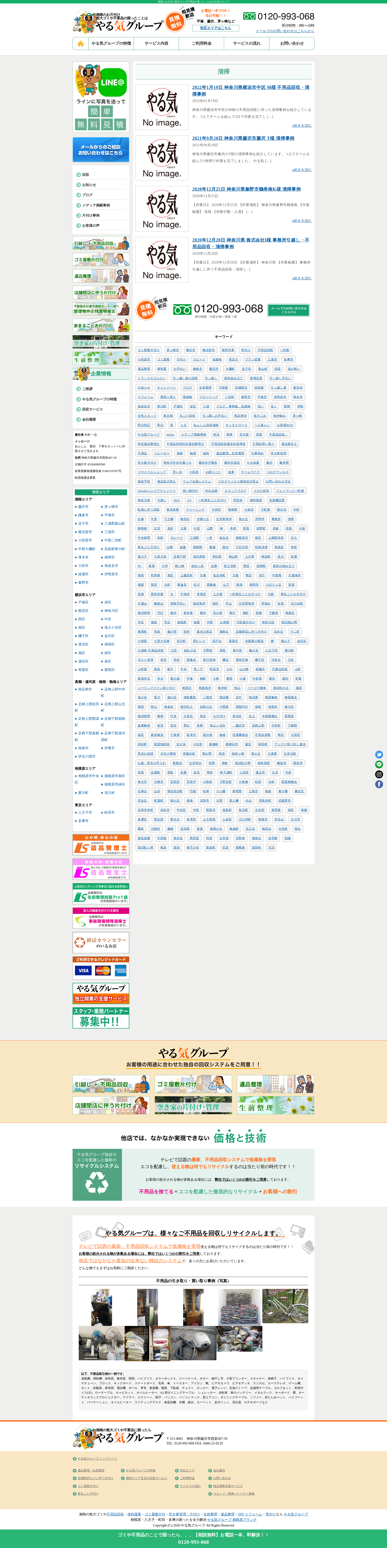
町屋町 (158, 800)
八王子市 (271, 650)
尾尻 (223, 650)
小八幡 (221, 791)
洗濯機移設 (240, 735)
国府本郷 (157, 594)
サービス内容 (156, 43)
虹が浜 (181, 744)
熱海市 (263, 819)
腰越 (212, 547)
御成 (222, 735)
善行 (232, 613)
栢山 (154, 706)
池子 (262, 575)
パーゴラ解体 (257, 688)
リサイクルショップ (152, 472)
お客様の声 (90, 225)
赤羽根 (273, 838)
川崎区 (155, 828)
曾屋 (200, 828)
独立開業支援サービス (228, 1486)
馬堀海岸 (205, 688)
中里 (154, 519)
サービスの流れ (247, 43)
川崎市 (158, 782)
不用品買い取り (263, 444)
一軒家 (285, 350)
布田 (141, 772)
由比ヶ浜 (197, 566)
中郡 (210, 622)
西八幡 (234, 800)
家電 (152, 566)
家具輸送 (157, 735)
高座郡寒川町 (114, 549)
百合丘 (142, 800)
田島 (289, 528)
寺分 (160, 678)
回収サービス (92, 409)
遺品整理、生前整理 (230, 453)
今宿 (197, 528)
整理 (229, 678)
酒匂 (272, 678)
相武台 (266, 828)
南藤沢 (260, 669)
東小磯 (283, 791)
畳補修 (187, 397)
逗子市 (246, 369)
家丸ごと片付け (149, 547)
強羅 (197, 622)
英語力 (233, 359)
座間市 (254, 584)
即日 (160, 425)
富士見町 (230, 566)
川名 (291, 659)
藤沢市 (214, 369)
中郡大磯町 (87, 549)
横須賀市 (208, 350)
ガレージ (176, 537)
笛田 (154, 584)
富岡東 (276, 810)
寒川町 (162, 406)
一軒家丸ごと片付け (212, 500)
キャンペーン (166, 387)
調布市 (298, 763)
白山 (249, 800)
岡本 (210, 772)
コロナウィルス (278, 472)
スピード (199, 359)
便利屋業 (256, 500)
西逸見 (191, 659)
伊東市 (109, 748)
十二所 (295, 631)
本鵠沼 (201, 594)
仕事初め (257, 453)
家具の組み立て (284, 566)
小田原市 (144, 359)
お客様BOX (285, 425)
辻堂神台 (195, 763)
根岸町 (222, 688)
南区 (258, 537)
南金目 (169, 706)
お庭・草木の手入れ (152, 763)
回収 (277, 369)
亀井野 (284, 462)
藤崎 (170, 828)
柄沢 (281, 735)
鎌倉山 (158, 603)
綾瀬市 (83, 574)
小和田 (142, 641)
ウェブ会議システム (197, 481)
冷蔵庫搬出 (270, 716)
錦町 (203, 678)
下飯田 (273, 613)
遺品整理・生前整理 (91, 1470)
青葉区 (290, 613)
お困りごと (213, 472)
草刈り (246, 350)
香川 (157, 697)
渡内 (225, 547)
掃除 (141, 575)
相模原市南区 (114, 776)
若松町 (142, 744)
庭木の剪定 (205, 631)
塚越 (304, 810)
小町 (216, 678)
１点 (183, 425)
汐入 (294, 537)
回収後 (259, 387)
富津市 (191, 735)
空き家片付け (147, 462)
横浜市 (190, 350)
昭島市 (210, 810)
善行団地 (209, 659)
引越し (162, 500)
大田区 (295, 735)
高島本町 (265, 800)
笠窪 (225, 847)
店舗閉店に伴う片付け (251, 631)
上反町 (227, 819)
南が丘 (256, 753)
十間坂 (224, 706)
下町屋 (265, 509)
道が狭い (294, 369)
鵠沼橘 (224, 697)
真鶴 (180, 453)
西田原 (194, 838)
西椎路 (240, 847)
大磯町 (230, 369)
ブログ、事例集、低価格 (233, 406)
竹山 (229, 603)
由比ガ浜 (190, 650)
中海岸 (185, 594)
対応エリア (187, 1470)
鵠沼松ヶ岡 (146, 847)
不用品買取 (263, 735)
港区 (141, 735)
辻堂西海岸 (246, 603)
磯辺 (225, 659)
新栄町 (210, 847)
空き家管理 (279, 453)
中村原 (257, 678)
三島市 (253, 791)
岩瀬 (294, 556)
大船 (235, 575)
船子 (170, 669)
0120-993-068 (193, 1542)
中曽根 (276, 575)
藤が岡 (172, 631)
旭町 (246, 613)
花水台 (278, 631)
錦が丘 (175, 800)
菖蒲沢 (233, 641)
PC (140, 566)
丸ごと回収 (187, 415)
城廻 (141, 584)
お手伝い (180, 369)
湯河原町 (199, 556)
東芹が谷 (193, 847)
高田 (222, 753)
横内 (203, 613)
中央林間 (144, 537)
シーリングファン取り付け (156, 688)
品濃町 (155, 772)
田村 (187, 631)
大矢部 (259, 810)
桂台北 (224, 537)
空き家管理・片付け (184, 1514)
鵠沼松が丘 (281, 688)
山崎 (170, 547)
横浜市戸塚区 (208, 462)
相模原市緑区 (114, 784)
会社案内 (219, 1470)
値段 (206, 453)
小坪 (165, 566)
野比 (187, 725)
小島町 (207, 782)
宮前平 (191, 782)
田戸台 (217, 641)
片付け (181, 359)
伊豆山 (279, 819)
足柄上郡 (258, 725)
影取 (246, 528)
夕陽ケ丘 (203, 519)
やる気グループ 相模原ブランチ (232, 1520)
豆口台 (250, 828)
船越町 (214, 744)
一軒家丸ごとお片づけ (245, 594)
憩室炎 (238, 500)
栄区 (193, 406)
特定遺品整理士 (149, 444)
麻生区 (299, 791)
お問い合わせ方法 (278, 481)
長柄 (200, 725)
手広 (167, 622)
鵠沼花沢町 (175, 791)
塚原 (299, 688)
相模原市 (242, 537)
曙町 (141, 828)
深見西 (185, 828)
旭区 (170, 528)
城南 (154, 622)
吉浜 (197, 772)
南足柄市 (240, 415)
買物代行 (242, 706)
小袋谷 (249, 509)
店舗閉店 (241, 387)
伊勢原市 (280, 397)
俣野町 (261, 528)
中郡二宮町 (113, 540)
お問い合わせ (292, 43)
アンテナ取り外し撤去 (290, 744)
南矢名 (178, 838)
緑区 (216, 603)
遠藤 (183, 547)
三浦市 (272, 359)
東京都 (168, 415)
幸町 (294, 547)
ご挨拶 (87, 389)
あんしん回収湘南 (206, 425)
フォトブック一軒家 (290, 491)
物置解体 (271, 697)
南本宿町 (264, 763)
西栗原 (289, 716)
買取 (170, 772)
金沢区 (302, 641)
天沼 (271, 847)
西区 (246, 566)
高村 (177, 659)
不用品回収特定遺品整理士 (185, 444)
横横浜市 (232, 744)
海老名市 (144, 406)
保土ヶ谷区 (218, 725)
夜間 (287, 406)
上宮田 (244, 772)
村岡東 (155, 575)
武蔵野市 (284, 800)
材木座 (188, 613)
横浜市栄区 (232, 462)
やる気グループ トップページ (97, 1458)
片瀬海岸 (294, 575)
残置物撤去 (289, 782)
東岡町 (142, 631)
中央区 (181, 810)
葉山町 (263, 369)
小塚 (242, 678)
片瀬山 (142, 603)
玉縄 (214, 566)
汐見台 (276, 659)
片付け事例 (168, 753)
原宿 (291, 584)
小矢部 (197, 744)
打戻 (173, 716)
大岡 (219, 800)
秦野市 (246, 397)
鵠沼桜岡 (144, 716)
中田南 (162, 838)
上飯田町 (186, 575)
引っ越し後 (279, 387)
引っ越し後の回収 (185, 378)
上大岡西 (209, 819)
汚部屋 (223, 387)
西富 (157, 669)
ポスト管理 (146, 659)
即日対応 (144, 425)
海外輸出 (279, 415)
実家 (259, 434)
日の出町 (297, 603)
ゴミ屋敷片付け (149, 350)
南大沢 (289, 706)
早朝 (300, 406)
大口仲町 (245, 819)
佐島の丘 (206, 706)
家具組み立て (233, 378)
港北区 (237, 716)
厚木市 (298, 397)
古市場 (224, 838)
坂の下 (142, 556)
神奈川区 (268, 622)
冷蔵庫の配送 (254, 641)
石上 (252, 716)
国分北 (281, 509)
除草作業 (228, 350)
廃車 (229, 434)
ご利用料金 (202, 43)
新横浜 (177, 763)
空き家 (244, 434)
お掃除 (224, 622)
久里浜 (188, 716)
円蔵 (193, 791)
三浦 (206, 406)
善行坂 (175, 678)
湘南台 (224, 631)
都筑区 (187, 688)
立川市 (295, 819)
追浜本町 (219, 575)
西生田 (158, 819)
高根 (259, 613)
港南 (190, 800)
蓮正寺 (260, 772)
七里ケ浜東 (162, 641)
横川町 (289, 650)
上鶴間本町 (276, 537)
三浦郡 (194, 537)
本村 (233, 528)
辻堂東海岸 (224, 519)
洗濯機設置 (277, 500)
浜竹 (239, 697)
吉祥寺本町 (146, 810)
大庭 (183, 528)
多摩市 (288, 359)
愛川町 (83, 793)
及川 (281, 556)
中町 (296, 509)
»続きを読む (302, 125)
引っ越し (211, 378)
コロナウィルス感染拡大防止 (238, 481)
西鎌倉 (211, 584)
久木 (275, 772)
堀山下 (285, 641)
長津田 (191, 819)
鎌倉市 (197, 369)
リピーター (162, 453)
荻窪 (160, 725)
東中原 (237, 650)
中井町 (276, 725)
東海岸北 (144, 678)
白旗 (141, 519)
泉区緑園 (144, 838)
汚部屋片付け (245, 622)
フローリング (208, 397)
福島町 (227, 810)
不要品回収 (280, 669)
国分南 (207, 735)
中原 (288, 772)
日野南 (240, 838)
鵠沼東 (253, 697)
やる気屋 (253, 462)
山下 (226, 584)
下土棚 (169, 519)
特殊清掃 (261, 547)
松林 (206, 791)
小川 (229, 669)
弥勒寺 (273, 706)
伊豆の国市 (87, 756)
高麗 (183, 772)
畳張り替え (168, 397)
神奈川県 (144, 500)
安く (274, 406)
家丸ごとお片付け (293, 594)
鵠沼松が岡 (243, 763)
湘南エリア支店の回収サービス (146, 1478)
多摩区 (142, 819)
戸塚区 (178, 406)
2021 (177, 500)
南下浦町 (226, 772)
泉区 (170, 575)
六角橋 (243, 782)
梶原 (163, 847)
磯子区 (259, 659)
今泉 (302, 528)
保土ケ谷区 (113, 627)
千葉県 (175, 735)
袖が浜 (172, 697)
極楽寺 (281, 763)
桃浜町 (266, 556)
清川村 (109, 793)
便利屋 (162, 369)
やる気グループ (149, 434)
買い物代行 (190, 491)
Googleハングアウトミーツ (157, 491)
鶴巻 (160, 716)
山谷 (157, 791)
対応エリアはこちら (215, 28)
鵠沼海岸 (199, 603)
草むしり (199, 641)
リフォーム (146, 397)
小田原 (193, 472)
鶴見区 (185, 519)
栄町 (258, 706)
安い (261, 406)
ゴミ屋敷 (163, 359)
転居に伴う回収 (149, 509)
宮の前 (217, 613)
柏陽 (288, 838)
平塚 (190, 678)
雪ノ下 (198, 669)
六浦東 (272, 753)
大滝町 (283, 828)
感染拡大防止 (166, 481)
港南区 (279, 547)
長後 (141, 594)
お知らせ (144, 387)
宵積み (266, 603)
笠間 (212, 763)
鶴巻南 (142, 528)
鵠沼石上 (186, 706)
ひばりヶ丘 (274, 584)
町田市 (214, 669)
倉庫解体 (144, 725)
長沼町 (243, 810)
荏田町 (256, 847)
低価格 (217, 359)
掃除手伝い (178, 603)
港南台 (256, 838)
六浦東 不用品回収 (151, 650)
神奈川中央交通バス (177, 462)
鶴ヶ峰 (179, 566)
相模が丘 (216, 828)
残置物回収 (162, 744)
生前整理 (205, 387)
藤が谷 (253, 650)
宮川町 (181, 641)
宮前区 (175, 782)
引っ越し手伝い (280, 378)
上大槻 (217, 594)
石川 (197, 584)
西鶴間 (197, 547)
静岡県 (237, 791)
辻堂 (157, 528)
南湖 (239, 584)
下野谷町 (225, 782)
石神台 (142, 791)
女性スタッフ (147, 415)
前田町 (263, 744)
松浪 (281, 603)
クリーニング (195, 509)
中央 (183, 669)
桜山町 (233, 556)
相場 (193, 453)
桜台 (298, 828)
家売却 (298, 387)
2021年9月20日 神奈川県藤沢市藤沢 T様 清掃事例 (243, 138)
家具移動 (173, 509)
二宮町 (229, 397)
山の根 (244, 669)
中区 (141, 622)
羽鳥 (157, 631)
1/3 (189, 500)
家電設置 (256, 378)
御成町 (234, 828)
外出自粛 (211, 491)
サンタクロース (237, 425)
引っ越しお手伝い (215, 415)
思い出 (177, 472)
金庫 (231, 472)
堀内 (285, 678)
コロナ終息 (261, 491)
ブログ (187, 387)
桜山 (237, 688)
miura (170, 434)
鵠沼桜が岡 (289, 622)
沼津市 (204, 800)
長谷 (203, 716)
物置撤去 (291, 697)
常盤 (298, 678)
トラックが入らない (152, 378)
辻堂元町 (290, 753)
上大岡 (249, 556)
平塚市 (262, 397)
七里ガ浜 (160, 556)
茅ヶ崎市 (173, 350)
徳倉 (268, 791)
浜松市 (165, 810)
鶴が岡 (207, 753)
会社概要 (89, 419)
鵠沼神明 (144, 613)
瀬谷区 (83, 661)
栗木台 (175, 819)
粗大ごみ (260, 415)
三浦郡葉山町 (114, 523)
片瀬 (203, 575)
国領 (177, 847)
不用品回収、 (278, 434)
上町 (298, 669)
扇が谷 (142, 697)
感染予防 (144, 481)
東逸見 (182, 584)
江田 (174, 650)
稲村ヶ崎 (238, 753)
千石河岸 (242, 547)
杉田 (258, 782)
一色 (209, 537)
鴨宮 (249, 575)
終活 (216, 434)
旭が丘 (243, 519)
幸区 (291, 810)
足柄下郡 (180, 556)
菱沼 (248, 744)
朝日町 (217, 556)
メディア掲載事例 (193, 434)
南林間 (232, 509)
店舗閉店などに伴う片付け (95, 1478)
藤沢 (269, 462)
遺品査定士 (289, 444)
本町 (160, 537)
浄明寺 (259, 519)
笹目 (173, 725)
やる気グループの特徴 (111, 43)
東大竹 (142, 782)
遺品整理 (144, 369)
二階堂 (207, 697)
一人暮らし (262, 425)
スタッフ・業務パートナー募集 (234, 1493)
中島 (196, 810)
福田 (141, 706)
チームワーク (250, 472)
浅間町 (261, 566)
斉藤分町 (189, 753)
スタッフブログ (236, 491)
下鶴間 (292, 725)
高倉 (276, 528)
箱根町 (182, 622)
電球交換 (242, 659)
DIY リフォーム (250, 1514)
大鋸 (271, 594)
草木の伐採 (146, 753)
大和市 (216, 509)
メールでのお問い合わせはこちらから (285, 31)
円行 (160, 613)
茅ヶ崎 (297, 415)
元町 (271, 782)
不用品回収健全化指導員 (228, 444)
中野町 (208, 650)
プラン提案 (253, 359)
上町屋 (142, 669)
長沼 (163, 659)
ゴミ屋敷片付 (155, 1514)
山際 (210, 528)
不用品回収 (265, 350)
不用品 (142, 453)
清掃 (291, 519)
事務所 (276, 519)
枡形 (209, 838)
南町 (225, 763)
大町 (167, 584)
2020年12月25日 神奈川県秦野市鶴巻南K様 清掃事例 (246, 189)
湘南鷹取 (190, 697)
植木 (173, 613)
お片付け (219, 716)
